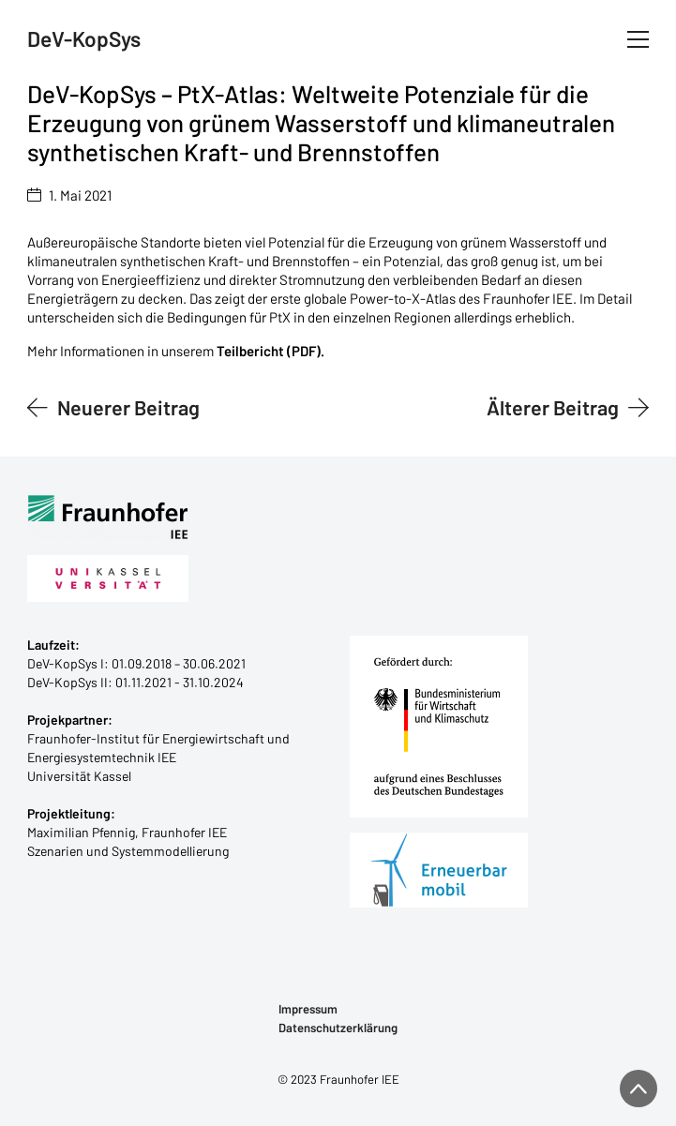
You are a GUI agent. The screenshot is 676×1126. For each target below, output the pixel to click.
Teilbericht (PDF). (270, 350)
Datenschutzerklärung (338, 1028)
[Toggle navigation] (638, 39)
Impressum (308, 1009)
